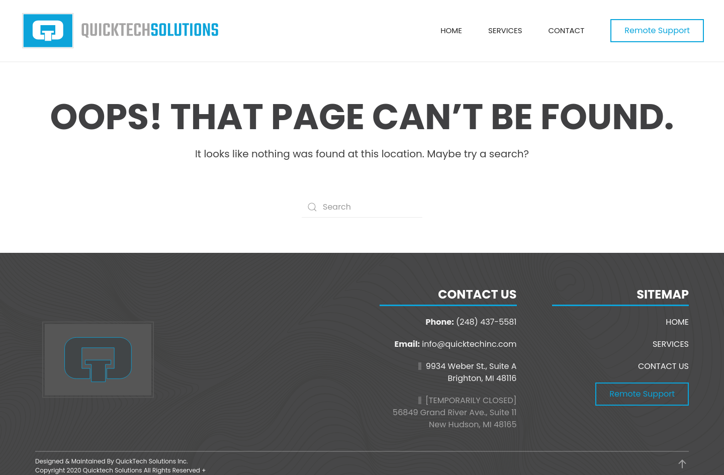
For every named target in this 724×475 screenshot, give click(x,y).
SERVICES (671, 344)
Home (451, 30)
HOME (677, 322)
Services (505, 30)
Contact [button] (566, 30)
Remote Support (657, 30)
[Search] (362, 207)
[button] (682, 464)
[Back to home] (120, 30)
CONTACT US (663, 366)
